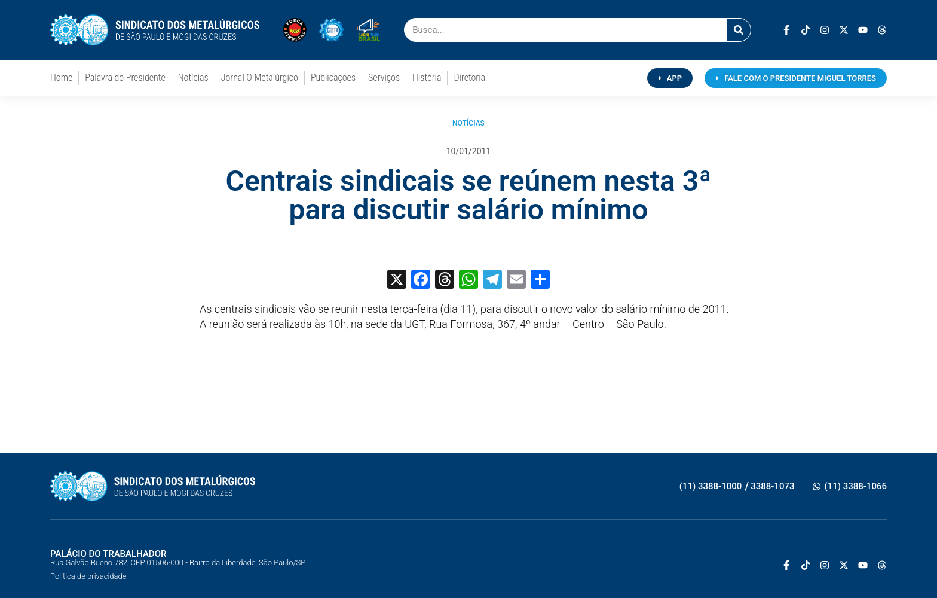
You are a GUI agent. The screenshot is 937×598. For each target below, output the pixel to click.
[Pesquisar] (739, 30)
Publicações (333, 77)
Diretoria (469, 77)
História (426, 77)
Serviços (384, 77)
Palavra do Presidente (125, 77)
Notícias (193, 77)
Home (61, 77)
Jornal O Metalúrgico (259, 77)
